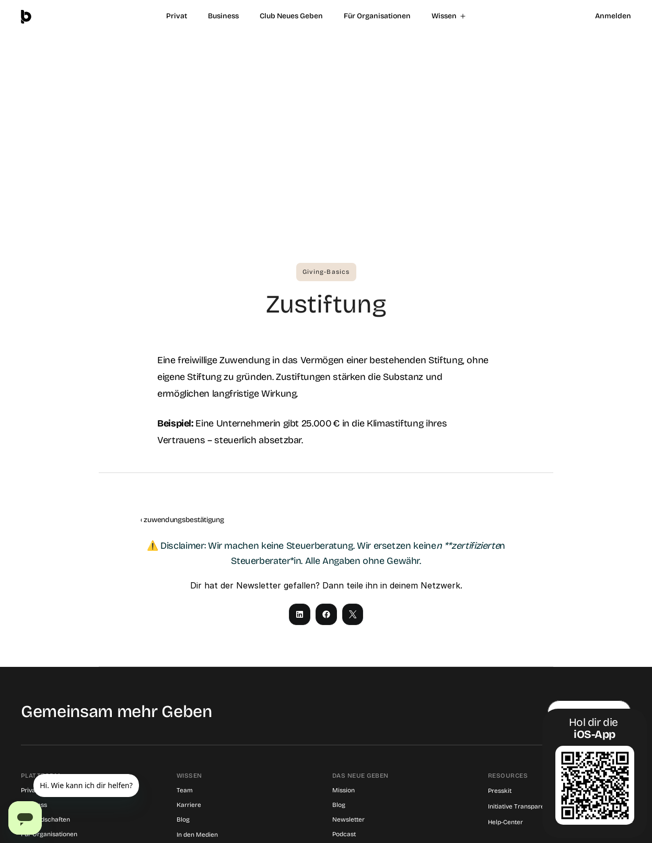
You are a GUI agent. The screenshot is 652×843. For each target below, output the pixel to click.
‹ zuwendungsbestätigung (182, 519)
